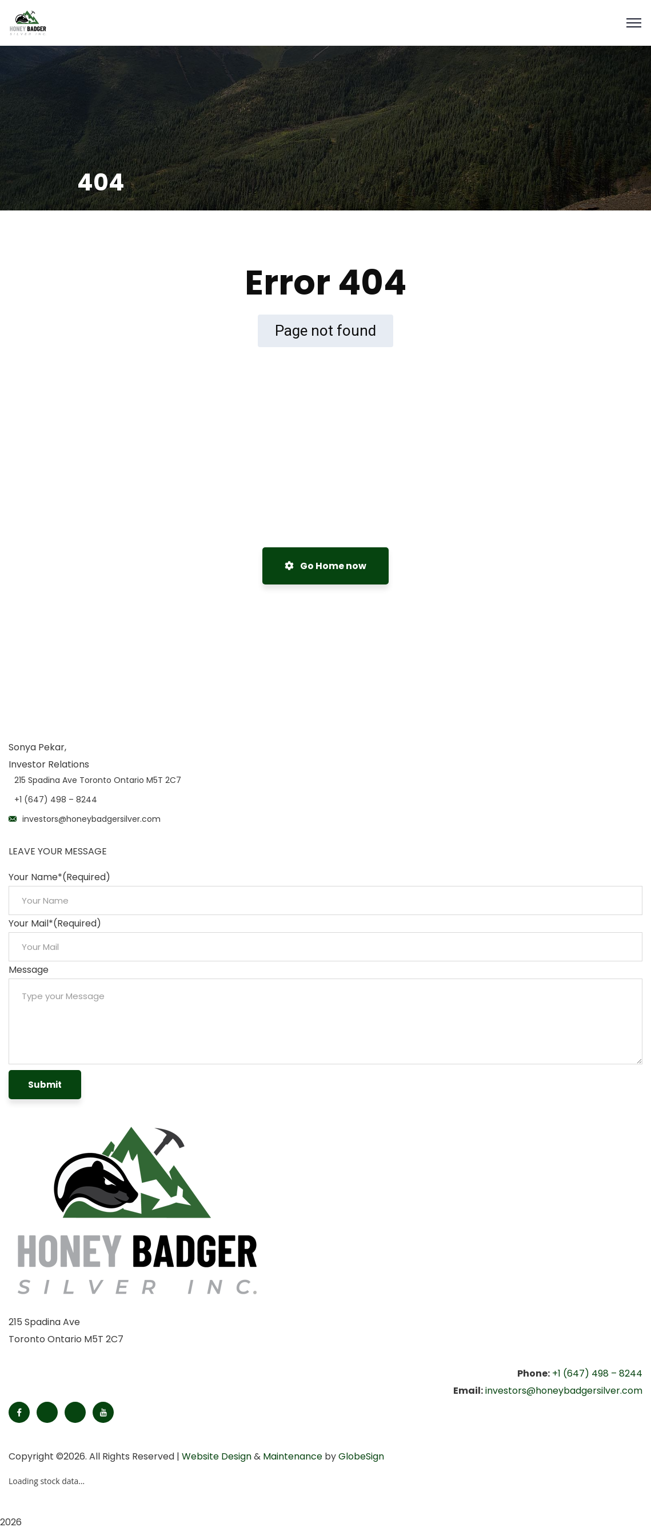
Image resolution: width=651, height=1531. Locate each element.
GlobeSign (361, 1456)
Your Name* (59, 877)
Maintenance (292, 1456)
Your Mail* (55, 923)
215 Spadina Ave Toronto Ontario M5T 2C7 (97, 780)
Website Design (216, 1456)
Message (29, 969)
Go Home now (325, 565)
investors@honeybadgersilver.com (91, 819)
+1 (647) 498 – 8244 (55, 799)
